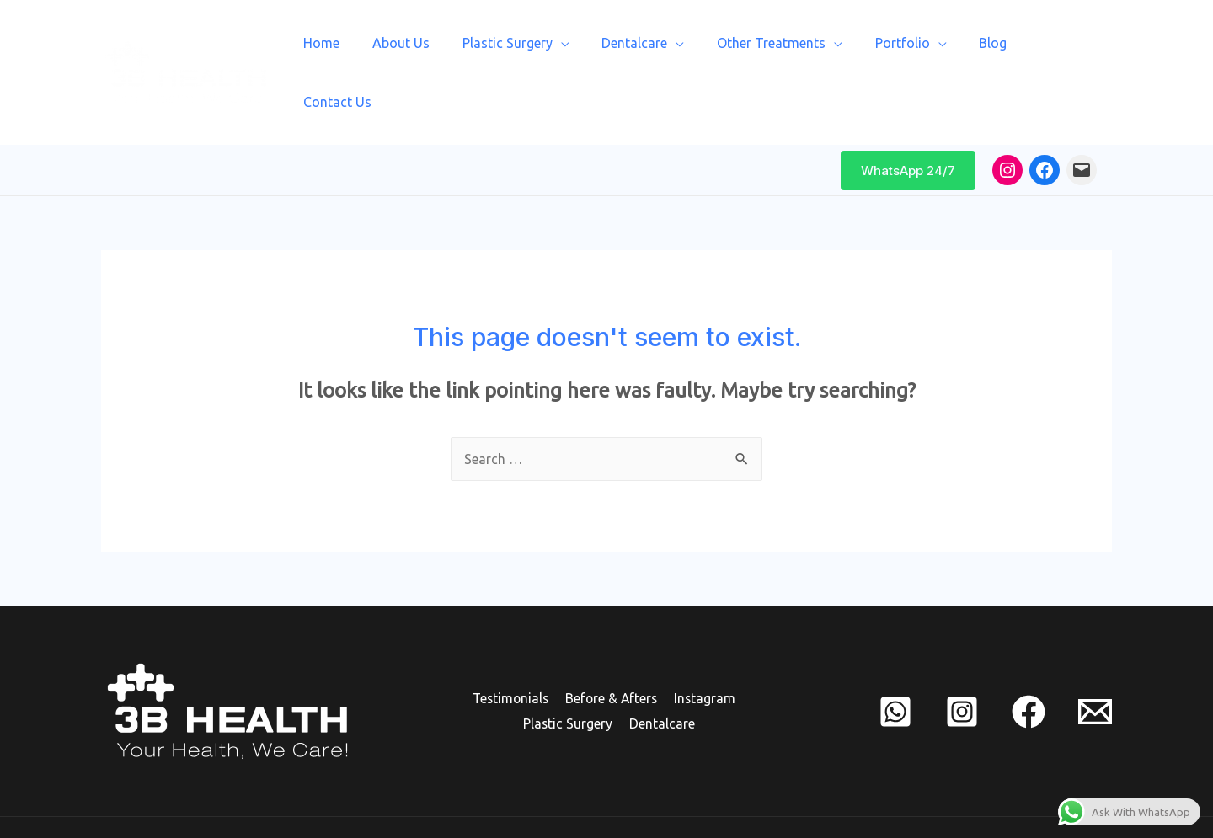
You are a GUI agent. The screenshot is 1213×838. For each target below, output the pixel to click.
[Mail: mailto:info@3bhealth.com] (1081, 124)
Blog (989, 49)
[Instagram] (962, 666)
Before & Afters (611, 653)
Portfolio (904, 49)
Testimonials (511, 653)
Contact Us (1064, 49)
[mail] (1095, 666)
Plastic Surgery (526, 49)
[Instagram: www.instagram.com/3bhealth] (1007, 124)
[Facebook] (1028, 666)
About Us (425, 49)
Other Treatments (778, 49)
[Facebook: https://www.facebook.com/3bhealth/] (1044, 124)
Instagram (703, 653)
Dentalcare (648, 49)
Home (352, 49)
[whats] (895, 666)
